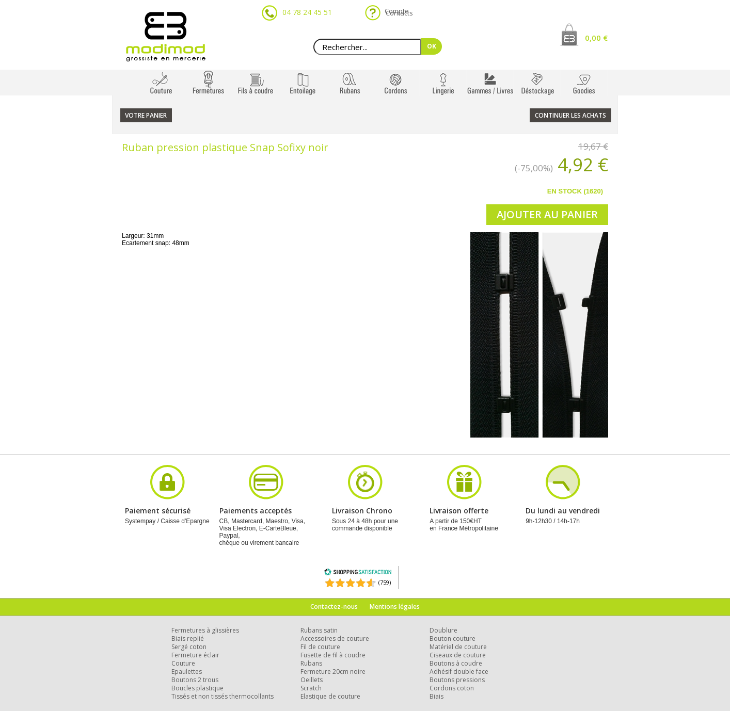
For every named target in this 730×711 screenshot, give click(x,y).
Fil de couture (320, 646)
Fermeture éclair (195, 655)
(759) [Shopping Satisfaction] (384, 582)
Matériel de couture (458, 646)
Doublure (443, 630)
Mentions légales (395, 606)
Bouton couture (452, 638)
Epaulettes (186, 671)
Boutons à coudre (456, 663)
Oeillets (311, 679)
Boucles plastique (197, 688)
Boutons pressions (457, 679)
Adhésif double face (459, 671)
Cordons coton (452, 688)
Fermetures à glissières (205, 630)
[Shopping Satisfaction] (357, 573)
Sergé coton (189, 646)
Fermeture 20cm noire (333, 671)
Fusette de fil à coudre (333, 655)
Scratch (311, 688)
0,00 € (596, 38)
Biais (436, 696)
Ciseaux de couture (458, 655)
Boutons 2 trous (194, 679)
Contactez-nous (334, 606)
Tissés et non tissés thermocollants (222, 696)
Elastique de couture (330, 696)
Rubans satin (319, 630)
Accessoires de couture (334, 638)
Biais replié (187, 638)
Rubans (311, 663)
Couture (183, 663)
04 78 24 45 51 (307, 12)
